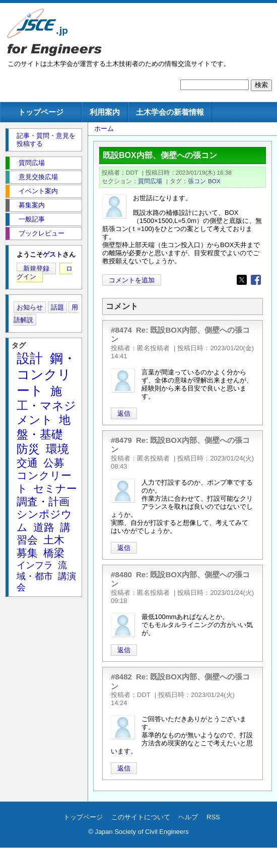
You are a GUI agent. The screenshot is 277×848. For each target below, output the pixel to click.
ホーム (104, 128)
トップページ (40, 112)
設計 (30, 358)
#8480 (121, 574)
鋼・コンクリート (46, 374)
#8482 (121, 676)
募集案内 (32, 205)
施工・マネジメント (46, 405)
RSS (213, 817)
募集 (27, 553)
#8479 (121, 440)
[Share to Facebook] (256, 280)
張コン (197, 181)
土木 (53, 540)
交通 (27, 463)
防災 (28, 448)
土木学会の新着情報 (170, 112)
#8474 (121, 330)
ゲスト (52, 254)
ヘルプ (188, 817)
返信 (123, 413)
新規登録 (36, 268)
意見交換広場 (38, 177)
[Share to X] (242, 280)
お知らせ (30, 307)
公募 (53, 463)
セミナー (55, 488)
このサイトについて (140, 817)
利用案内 (105, 112)
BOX (214, 181)
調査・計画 (43, 501)
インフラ (35, 565)
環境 (57, 448)
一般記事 (32, 219)
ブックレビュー (41, 233)
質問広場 (150, 181)
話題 (57, 307)
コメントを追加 (132, 280)
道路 (43, 527)
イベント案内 (38, 191)
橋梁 (53, 553)
